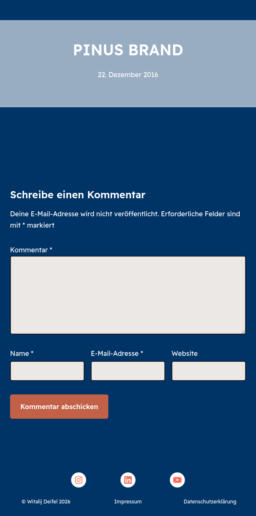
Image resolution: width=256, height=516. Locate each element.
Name (21, 353)
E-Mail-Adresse (117, 353)
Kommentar (31, 250)
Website (185, 353)
